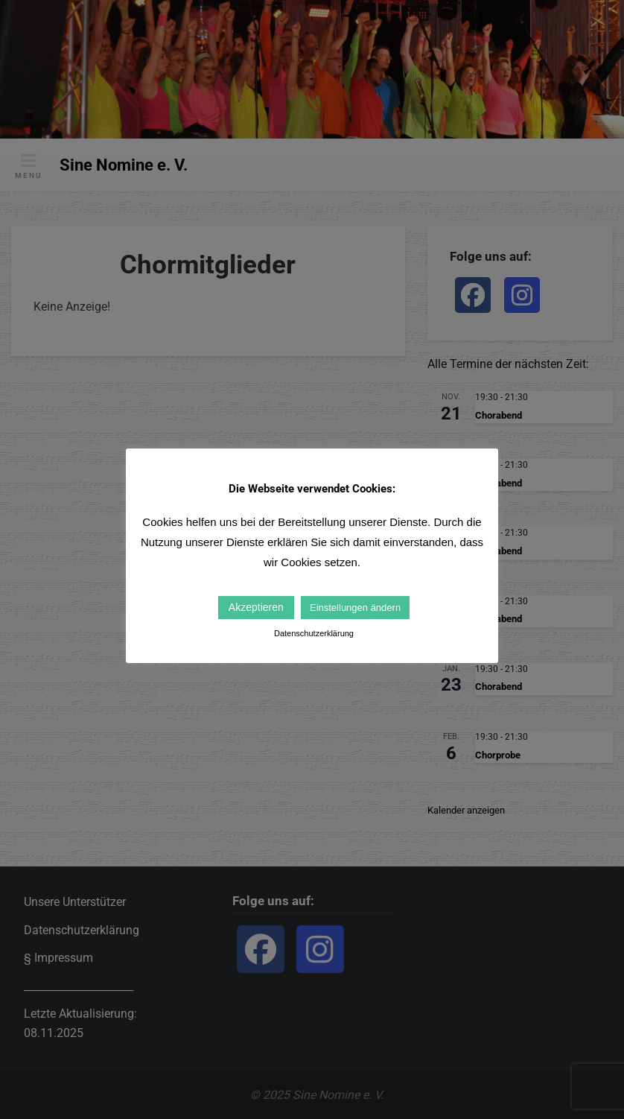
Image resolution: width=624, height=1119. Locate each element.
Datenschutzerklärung (314, 633)
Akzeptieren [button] (256, 607)
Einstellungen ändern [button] (355, 607)
